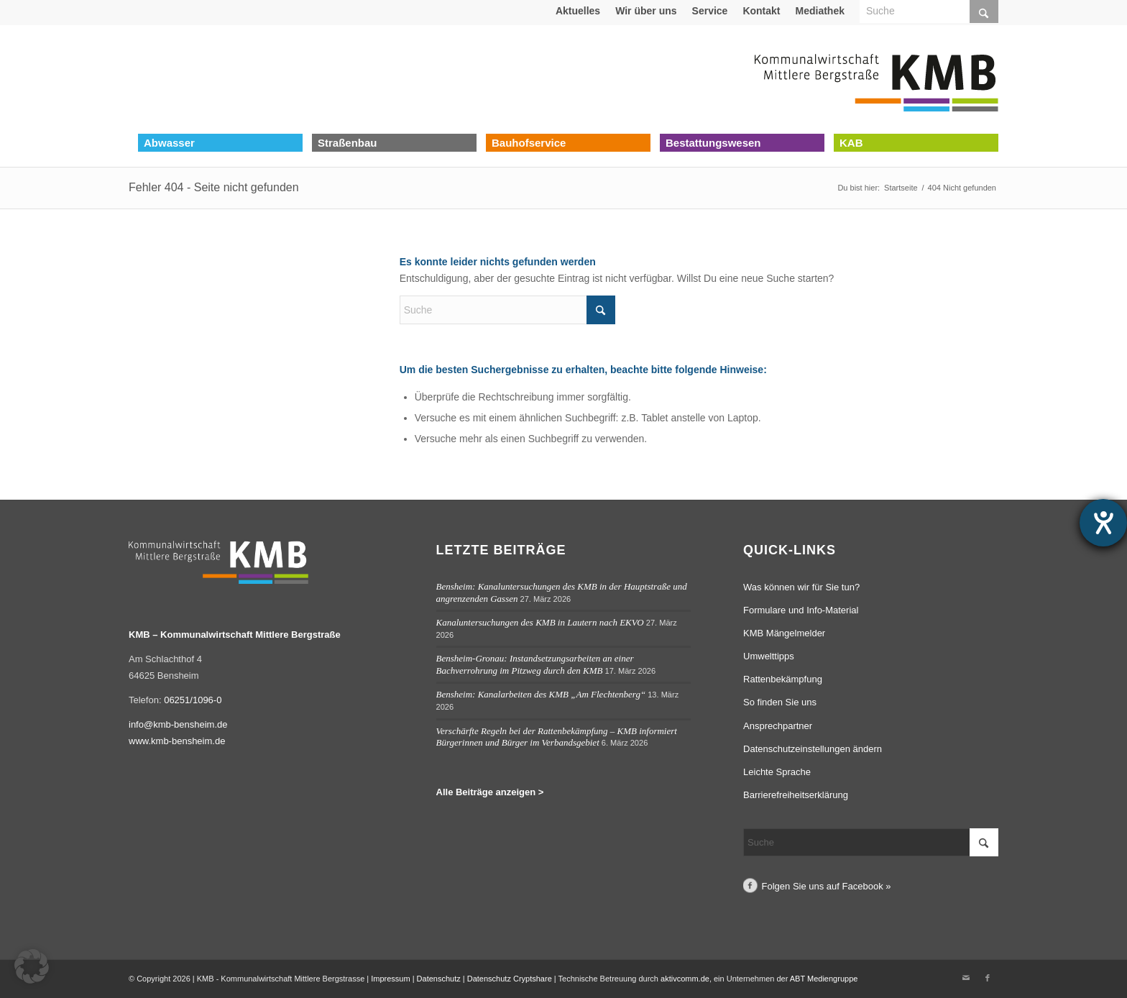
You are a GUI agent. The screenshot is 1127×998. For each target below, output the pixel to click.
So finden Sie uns (779, 702)
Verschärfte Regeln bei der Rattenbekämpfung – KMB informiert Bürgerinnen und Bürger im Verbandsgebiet (556, 736)
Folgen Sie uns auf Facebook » (826, 886)
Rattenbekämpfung (782, 679)
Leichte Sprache (777, 771)
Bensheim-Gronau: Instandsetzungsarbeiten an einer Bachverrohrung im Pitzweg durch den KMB (535, 664)
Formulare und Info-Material (800, 610)
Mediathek (820, 11)
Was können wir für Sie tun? (801, 587)
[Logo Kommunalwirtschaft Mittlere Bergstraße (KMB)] (876, 79)
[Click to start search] (600, 310)
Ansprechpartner (777, 725)
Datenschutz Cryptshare (510, 978)
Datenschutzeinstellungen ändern (812, 748)
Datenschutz (439, 978)
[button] (31, 966)
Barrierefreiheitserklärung (795, 794)
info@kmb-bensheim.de (178, 724)
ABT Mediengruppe (824, 978)
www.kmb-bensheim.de (177, 741)
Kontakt (761, 11)
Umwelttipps (768, 656)
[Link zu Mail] (966, 978)
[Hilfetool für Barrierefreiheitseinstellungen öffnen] (1103, 522)
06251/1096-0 (192, 700)
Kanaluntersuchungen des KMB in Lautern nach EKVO (540, 622)
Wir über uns (645, 11)
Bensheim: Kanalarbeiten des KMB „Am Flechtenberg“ (541, 694)
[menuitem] (578, 10)
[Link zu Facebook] (987, 978)
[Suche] (507, 310)
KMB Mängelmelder (784, 633)
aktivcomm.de (685, 978)
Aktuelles (578, 11)
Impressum (390, 978)
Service (710, 11)
